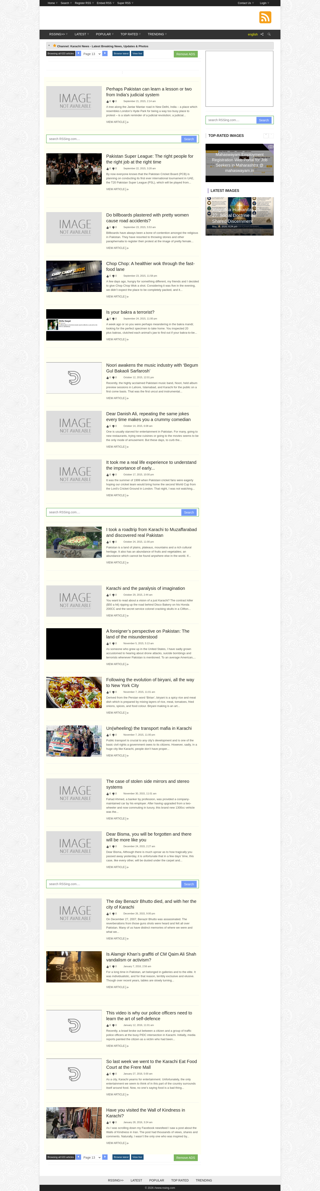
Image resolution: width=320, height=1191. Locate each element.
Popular (156, 1180)
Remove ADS (185, 54)
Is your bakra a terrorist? (130, 312)
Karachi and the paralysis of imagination (145, 588)
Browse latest (121, 53)
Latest (136, 1180)
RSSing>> (116, 1180)
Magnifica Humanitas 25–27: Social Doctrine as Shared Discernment (237, 215)
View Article (117, 122)
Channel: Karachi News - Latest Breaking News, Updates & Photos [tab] (100, 46)
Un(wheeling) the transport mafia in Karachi (149, 728)
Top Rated (180, 1180)
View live (137, 53)
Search (189, 139)
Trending (204, 1180)
